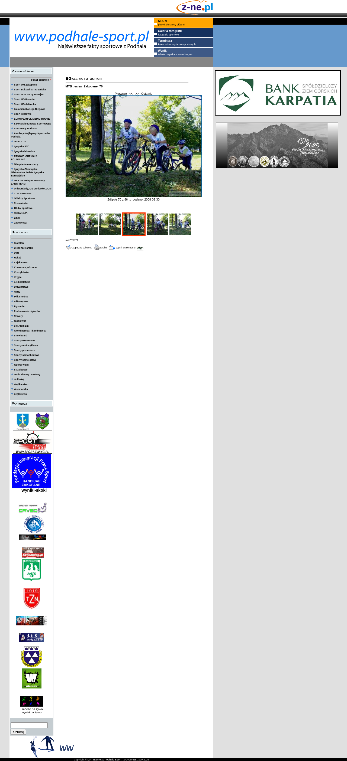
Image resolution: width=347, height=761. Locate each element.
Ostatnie (146, 93)
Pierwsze (121, 93)
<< (131, 93)
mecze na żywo (32, 709)
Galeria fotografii (85, 78)
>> (137, 93)
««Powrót (72, 240)
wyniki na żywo (31, 712)
